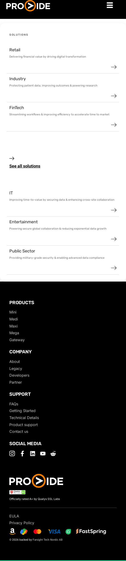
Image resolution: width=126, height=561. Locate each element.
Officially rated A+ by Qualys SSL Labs (34, 499)
